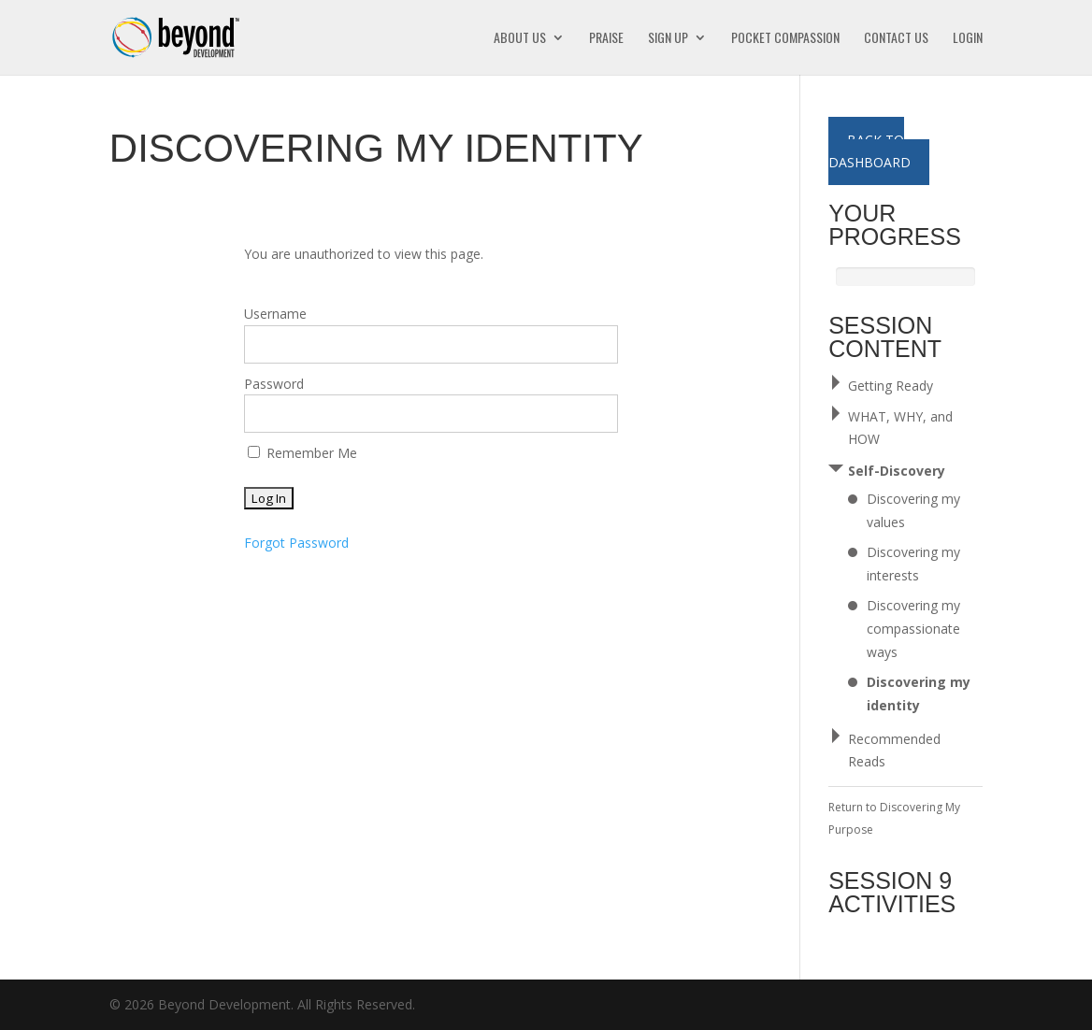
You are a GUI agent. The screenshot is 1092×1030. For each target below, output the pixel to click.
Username (275, 313)
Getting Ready (890, 385)
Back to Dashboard (869, 151)
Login (968, 39)
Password (274, 384)
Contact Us (896, 39)
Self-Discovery (896, 470)
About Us (520, 39)
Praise (606, 39)
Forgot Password (296, 542)
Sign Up (668, 39)
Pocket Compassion (785, 39)
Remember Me (302, 453)
